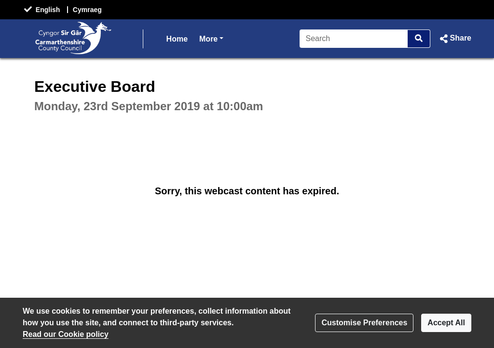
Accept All (446, 323)
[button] (454, 38)
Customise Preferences (364, 323)
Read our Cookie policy (66, 334)
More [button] (211, 38)
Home (177, 39)
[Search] (354, 38)
